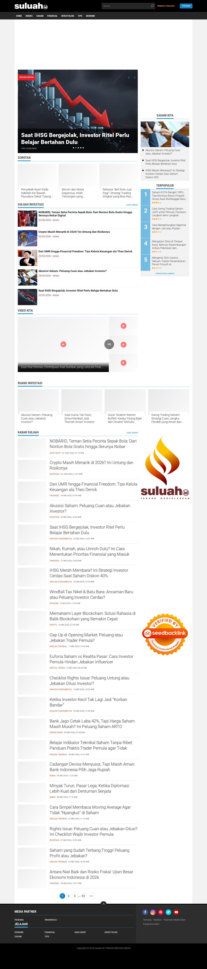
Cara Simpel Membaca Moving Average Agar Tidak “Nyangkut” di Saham (90, 810)
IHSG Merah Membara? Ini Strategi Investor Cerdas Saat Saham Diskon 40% (165, 174)
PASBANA (19, 919)
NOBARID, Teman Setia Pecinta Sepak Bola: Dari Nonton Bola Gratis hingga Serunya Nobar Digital (85, 214)
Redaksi (157, 919)
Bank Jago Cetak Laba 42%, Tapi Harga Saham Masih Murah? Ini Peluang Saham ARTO (92, 724)
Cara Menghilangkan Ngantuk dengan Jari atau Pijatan (169, 227)
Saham (40, 16)
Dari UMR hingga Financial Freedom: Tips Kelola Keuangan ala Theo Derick (85, 251)
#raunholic (51, 919)
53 (83, 896)
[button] (73, 147)
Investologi (67, 16)
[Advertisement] (103, 44)
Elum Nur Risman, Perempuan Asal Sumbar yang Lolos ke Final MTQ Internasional (73, 367)
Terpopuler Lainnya (165, 274)
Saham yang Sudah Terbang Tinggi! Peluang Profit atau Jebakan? (89, 853)
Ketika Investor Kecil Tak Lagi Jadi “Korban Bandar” (88, 702)
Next (91, 896)
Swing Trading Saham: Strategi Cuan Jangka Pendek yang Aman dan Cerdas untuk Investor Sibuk (166, 418)
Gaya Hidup (80, 932)
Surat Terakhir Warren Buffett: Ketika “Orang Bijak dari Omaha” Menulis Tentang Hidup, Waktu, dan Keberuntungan (125, 418)
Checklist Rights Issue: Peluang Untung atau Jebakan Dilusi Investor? (89, 681)
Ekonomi (90, 16)
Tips (80, 16)
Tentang (147, 919)
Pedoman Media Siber (174, 919)
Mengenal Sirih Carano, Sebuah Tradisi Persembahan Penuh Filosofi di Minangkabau (168, 261)
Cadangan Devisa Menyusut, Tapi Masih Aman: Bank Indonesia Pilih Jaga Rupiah (92, 767)
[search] (128, 6)
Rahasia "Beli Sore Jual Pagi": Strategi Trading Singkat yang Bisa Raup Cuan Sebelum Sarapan (118, 193)
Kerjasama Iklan (151, 924)
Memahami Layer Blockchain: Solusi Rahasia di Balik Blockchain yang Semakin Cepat (93, 616)
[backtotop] (103, 904)
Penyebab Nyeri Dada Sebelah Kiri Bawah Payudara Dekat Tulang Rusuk (36, 193)
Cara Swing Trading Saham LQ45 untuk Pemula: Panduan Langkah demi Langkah (169, 212)
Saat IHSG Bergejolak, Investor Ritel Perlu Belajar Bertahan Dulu (76, 138)
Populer (186, 6)
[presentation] (129, 77)
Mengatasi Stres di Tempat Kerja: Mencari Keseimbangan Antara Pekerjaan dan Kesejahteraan (169, 245)
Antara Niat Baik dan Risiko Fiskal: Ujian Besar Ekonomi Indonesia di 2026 (91, 874)
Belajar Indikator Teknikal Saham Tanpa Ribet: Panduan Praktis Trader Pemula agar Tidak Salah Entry (91, 748)
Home (19, 16)
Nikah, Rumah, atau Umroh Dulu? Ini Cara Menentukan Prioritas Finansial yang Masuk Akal (89, 554)
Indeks (29, 16)
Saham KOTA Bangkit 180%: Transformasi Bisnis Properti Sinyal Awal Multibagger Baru (169, 196)
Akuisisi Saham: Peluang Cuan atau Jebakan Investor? (72, 271)
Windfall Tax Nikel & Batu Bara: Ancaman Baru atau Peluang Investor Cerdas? (91, 594)
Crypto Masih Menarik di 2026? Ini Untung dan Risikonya (74, 231)
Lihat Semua (132, 205)
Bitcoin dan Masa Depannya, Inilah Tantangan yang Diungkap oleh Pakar (75, 193)
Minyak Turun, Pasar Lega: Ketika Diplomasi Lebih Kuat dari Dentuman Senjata (89, 788)
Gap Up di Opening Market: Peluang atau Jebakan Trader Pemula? (86, 637)
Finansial (52, 16)
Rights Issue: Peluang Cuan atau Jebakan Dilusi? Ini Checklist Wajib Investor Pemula (93, 831)
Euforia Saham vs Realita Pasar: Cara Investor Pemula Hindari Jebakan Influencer (91, 659)
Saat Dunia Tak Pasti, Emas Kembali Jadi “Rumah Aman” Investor (79, 418)
